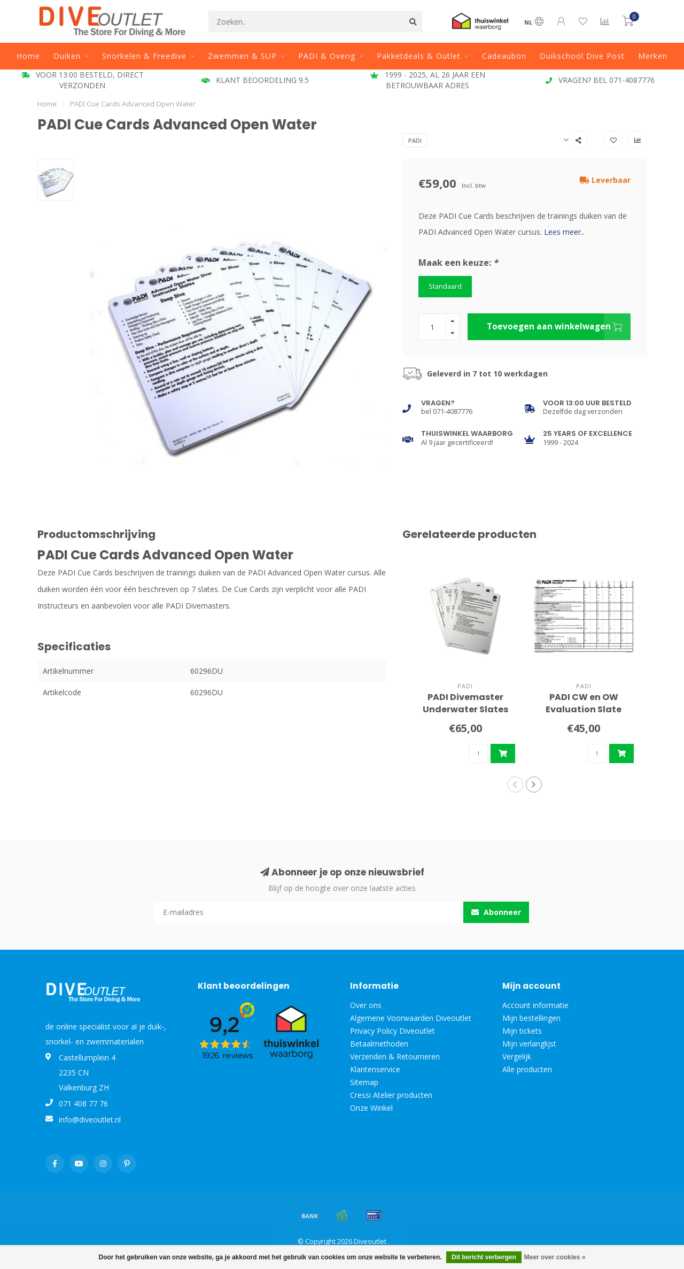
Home (28, 56)
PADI (415, 140)
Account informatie (535, 1005)
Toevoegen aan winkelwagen (559, 326)
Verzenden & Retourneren (395, 1056)
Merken (652, 56)
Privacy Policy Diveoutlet (392, 1031)
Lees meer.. (564, 232)
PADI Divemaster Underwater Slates (465, 703)
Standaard (445, 286)
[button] (515, 784)
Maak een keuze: (458, 262)
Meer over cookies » (555, 1257)
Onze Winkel (371, 1108)
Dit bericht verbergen (484, 1257)
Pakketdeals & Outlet (419, 56)
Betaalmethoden (379, 1044)
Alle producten (527, 1069)
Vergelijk (516, 1056)
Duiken (67, 56)
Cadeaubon (504, 56)
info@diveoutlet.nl (90, 1119)
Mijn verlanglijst (529, 1044)
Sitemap (364, 1082)
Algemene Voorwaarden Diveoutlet (410, 1018)
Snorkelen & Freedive (144, 56)
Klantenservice (375, 1069)
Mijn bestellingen (531, 1018)
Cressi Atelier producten (391, 1095)
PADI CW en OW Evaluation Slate (583, 703)
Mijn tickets (522, 1031)
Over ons (366, 1005)
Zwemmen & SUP (242, 56)
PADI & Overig (326, 56)
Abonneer (496, 912)
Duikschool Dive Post (582, 56)
